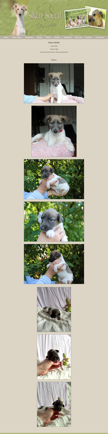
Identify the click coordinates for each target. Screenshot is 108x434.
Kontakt (88, 37)
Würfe (48, 37)
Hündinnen (29, 37)
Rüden (39, 37)
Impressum (100, 37)
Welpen (57, 37)
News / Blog (16, 37)
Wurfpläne (68, 37)
